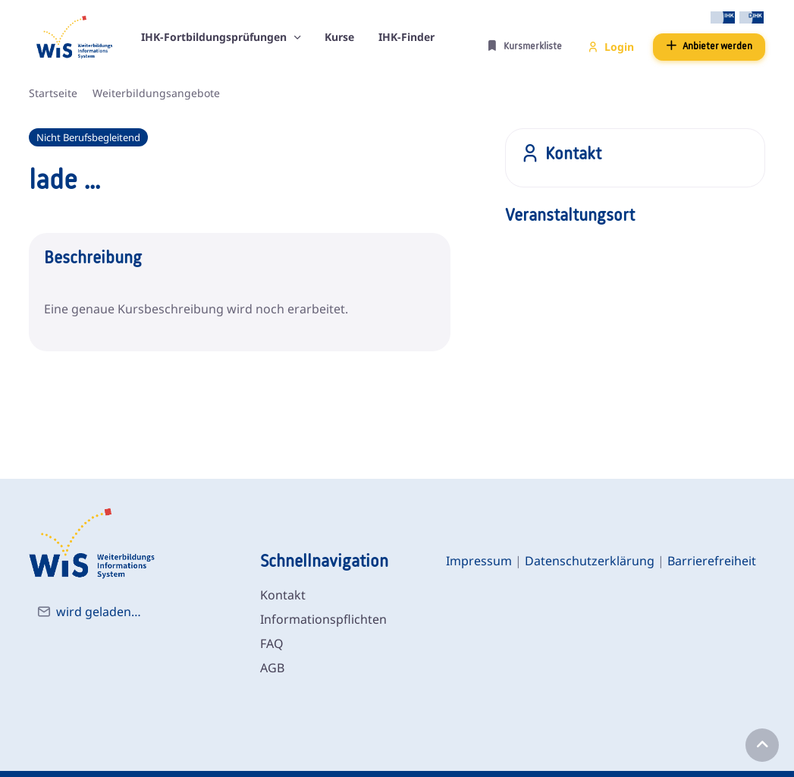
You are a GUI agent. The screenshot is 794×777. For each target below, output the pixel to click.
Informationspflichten (323, 619)
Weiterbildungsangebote (156, 93)
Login (611, 46)
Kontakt (283, 595)
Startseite (53, 93)
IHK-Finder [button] (406, 37)
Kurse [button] (339, 37)
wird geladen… (98, 611)
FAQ (272, 643)
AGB (272, 667)
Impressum (479, 560)
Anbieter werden (709, 46)
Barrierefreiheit (711, 560)
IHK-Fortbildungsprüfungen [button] (215, 37)
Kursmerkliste (524, 46)
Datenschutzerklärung (589, 560)
